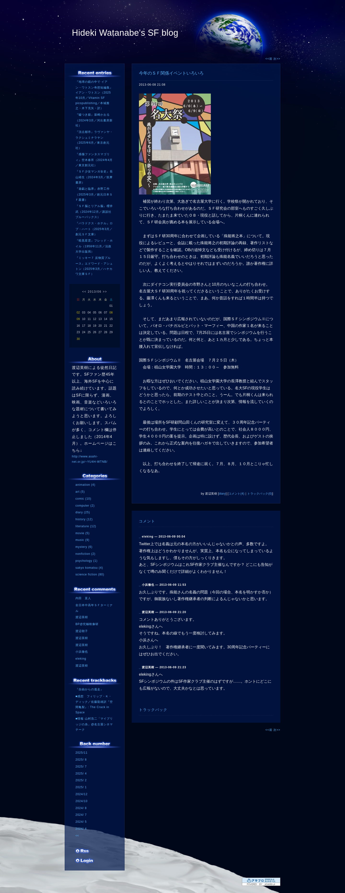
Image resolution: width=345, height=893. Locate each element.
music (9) (82, 540)
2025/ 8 (81, 759)
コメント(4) (236, 493)
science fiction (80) (89, 574)
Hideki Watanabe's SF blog (125, 33)
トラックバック (153, 710)
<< (84, 291)
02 (78, 312)
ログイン (84, 862)
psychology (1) (86, 560)
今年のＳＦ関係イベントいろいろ (171, 73)
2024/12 (81, 794)
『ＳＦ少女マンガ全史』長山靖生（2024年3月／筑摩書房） (94, 177)
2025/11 (81, 752)
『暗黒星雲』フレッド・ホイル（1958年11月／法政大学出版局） (94, 246)
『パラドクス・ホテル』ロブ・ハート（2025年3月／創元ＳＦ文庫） (94, 229)
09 (78, 319)
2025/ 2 (81, 780)
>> (105, 291)
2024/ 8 (81, 808)
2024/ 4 (81, 828)
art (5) (80, 491)
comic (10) (83, 498)
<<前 (269, 58)
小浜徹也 (81, 651)
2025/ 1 (81, 787)
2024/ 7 (81, 814)
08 (111, 312)
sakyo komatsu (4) (89, 567)
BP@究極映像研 (86, 624)
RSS (82, 852)
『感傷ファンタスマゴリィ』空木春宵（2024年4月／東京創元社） (94, 160)
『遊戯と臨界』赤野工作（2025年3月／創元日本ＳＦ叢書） (94, 194)
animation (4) (85, 484)
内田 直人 (83, 598)
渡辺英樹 (81, 617)
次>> (276, 58)
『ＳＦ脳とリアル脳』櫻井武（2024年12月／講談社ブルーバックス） (94, 211)
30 (78, 339)
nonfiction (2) (85, 554)
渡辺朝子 (81, 631)
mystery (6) (83, 547)
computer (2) (85, 505)
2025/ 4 (81, 773)
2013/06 (94, 291)
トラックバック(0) (259, 493)
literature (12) (85, 526)
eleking (80, 658)
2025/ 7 (81, 766)
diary (222, 493)
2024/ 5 (81, 821)
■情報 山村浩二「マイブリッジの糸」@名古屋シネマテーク (94, 724)
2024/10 (81, 801)
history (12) (84, 519)
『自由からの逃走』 (89, 689)
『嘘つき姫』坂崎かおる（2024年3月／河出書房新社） (94, 120)
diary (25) (82, 512)
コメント (147, 521)
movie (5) (82, 533)
